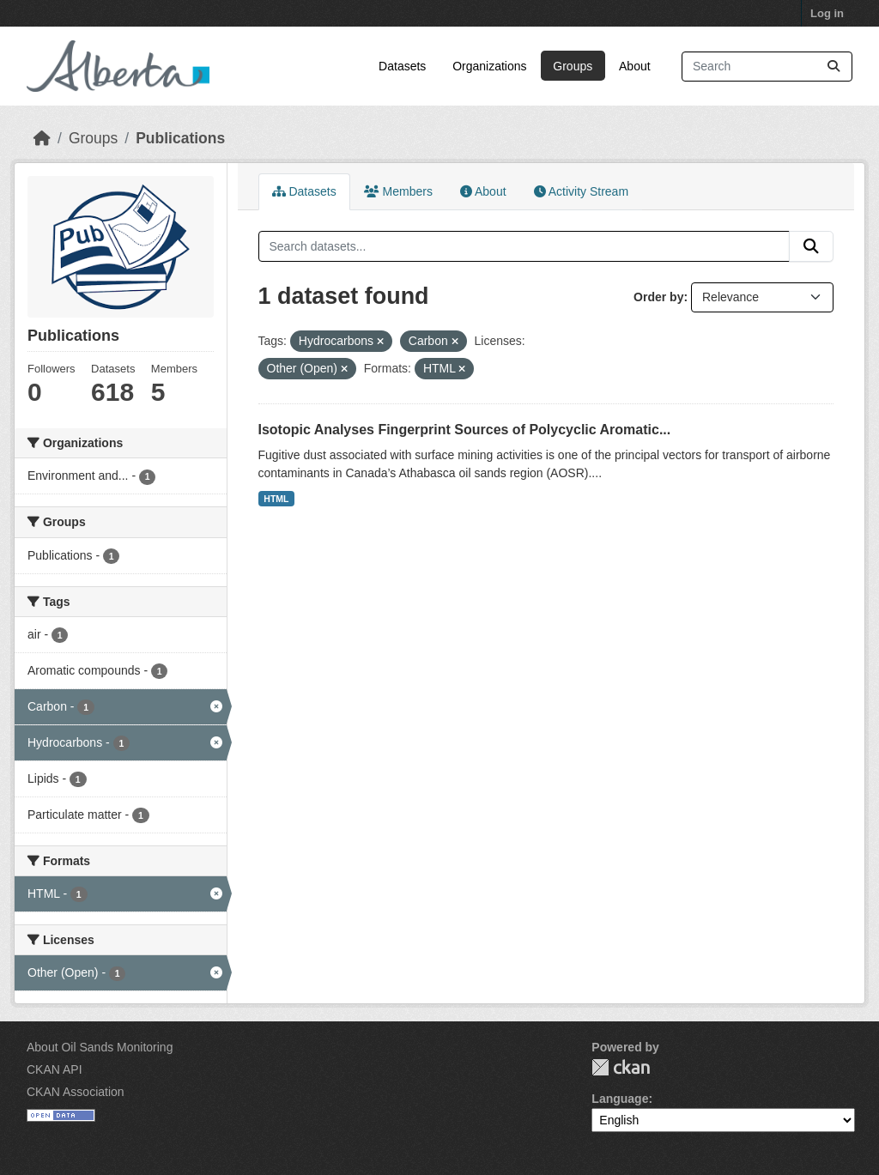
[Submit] (833, 66)
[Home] (42, 138)
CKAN (620, 1067)
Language (619, 1098)
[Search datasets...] (767, 66)
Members (398, 191)
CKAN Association (75, 1092)
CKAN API (54, 1069)
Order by (658, 297)
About (635, 66)
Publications (180, 138)
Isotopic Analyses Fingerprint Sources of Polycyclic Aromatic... (464, 429)
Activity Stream (581, 191)
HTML (276, 499)
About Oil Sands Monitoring (100, 1047)
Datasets (402, 66)
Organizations (489, 66)
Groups (572, 66)
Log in (827, 13)
